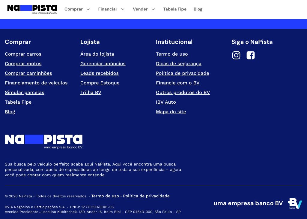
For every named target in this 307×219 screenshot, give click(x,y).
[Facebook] (250, 56)
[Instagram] (236, 56)
